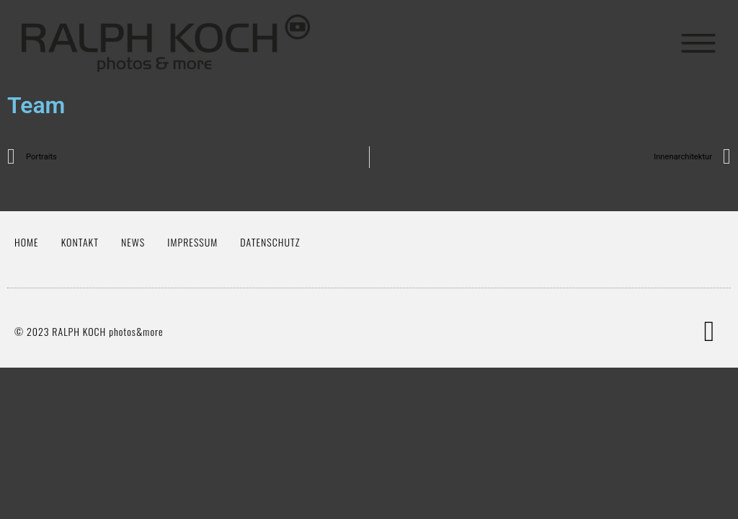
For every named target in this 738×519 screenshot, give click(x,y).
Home (26, 241)
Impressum (192, 241)
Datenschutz (270, 241)
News (133, 241)
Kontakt (80, 241)
